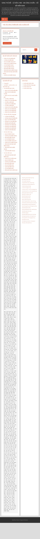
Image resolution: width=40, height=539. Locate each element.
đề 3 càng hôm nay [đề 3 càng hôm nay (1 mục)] (33, 216)
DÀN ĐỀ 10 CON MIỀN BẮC (11, 121)
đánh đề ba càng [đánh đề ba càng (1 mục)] (34, 209)
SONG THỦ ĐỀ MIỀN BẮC (10, 129)
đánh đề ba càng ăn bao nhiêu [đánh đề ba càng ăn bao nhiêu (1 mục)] (26, 214)
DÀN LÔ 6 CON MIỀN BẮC (10, 108)
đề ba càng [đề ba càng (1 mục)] (23, 222)
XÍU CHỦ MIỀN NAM (9, 165)
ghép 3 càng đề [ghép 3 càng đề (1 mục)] (28, 177)
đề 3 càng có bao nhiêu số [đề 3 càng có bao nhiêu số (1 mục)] (26, 216)
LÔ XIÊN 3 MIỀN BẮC (9, 102)
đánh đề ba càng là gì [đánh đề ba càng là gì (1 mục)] (25, 212)
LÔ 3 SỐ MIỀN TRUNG (9, 65)
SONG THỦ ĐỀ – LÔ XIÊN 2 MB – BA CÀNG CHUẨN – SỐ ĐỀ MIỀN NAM (20, 4)
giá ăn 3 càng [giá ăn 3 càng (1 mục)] (28, 179)
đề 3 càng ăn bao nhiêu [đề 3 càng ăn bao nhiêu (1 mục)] (25, 219)
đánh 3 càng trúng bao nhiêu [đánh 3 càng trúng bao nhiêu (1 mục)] (26, 197)
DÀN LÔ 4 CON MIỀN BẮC (9, 31)
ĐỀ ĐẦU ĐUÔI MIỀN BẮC (10, 123)
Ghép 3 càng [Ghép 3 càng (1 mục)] (24, 177)
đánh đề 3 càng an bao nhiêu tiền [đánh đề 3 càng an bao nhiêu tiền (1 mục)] (32, 202)
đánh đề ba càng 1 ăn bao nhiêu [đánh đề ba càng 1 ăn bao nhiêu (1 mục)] (26, 211)
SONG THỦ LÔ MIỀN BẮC (10, 103)
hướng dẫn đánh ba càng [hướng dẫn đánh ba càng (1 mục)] (25, 182)
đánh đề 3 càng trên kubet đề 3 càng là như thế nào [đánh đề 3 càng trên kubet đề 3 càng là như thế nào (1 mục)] (29, 206)
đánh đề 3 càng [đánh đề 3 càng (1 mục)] (24, 202)
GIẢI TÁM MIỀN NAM (9, 166)
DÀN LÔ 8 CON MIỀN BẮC (10, 112)
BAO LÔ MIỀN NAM (9, 160)
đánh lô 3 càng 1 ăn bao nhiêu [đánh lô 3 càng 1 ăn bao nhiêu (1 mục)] (26, 199)
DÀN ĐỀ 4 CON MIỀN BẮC (10, 124)
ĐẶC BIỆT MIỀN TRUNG (9, 68)
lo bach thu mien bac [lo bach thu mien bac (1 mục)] (25, 189)
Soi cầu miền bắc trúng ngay (10, 114)
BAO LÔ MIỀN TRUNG (9, 134)
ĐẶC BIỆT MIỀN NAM (9, 163)
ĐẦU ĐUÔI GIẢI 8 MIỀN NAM (11, 170)
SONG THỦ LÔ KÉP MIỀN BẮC (11, 107)
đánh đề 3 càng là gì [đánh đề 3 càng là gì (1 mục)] (25, 204)
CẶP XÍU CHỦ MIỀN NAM (10, 161)
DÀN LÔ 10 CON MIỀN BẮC (11, 100)
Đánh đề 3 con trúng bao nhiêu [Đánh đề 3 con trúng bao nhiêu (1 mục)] (26, 194)
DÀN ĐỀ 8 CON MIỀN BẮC (10, 128)
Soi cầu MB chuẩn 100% (9, 88)
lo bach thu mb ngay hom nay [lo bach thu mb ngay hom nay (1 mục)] (26, 187)
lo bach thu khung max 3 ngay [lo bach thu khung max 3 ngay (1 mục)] (26, 186)
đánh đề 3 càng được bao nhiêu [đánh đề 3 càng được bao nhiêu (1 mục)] (26, 209)
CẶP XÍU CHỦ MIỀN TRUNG (10, 75)
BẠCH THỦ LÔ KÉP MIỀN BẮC (11, 90)
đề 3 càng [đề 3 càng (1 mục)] (34, 214)
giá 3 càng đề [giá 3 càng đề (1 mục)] (24, 179)
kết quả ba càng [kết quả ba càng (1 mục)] (24, 184)
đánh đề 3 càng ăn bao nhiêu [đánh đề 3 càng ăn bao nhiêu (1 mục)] (26, 207)
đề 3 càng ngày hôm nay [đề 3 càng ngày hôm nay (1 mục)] (31, 217)
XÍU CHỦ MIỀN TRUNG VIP (9, 61)
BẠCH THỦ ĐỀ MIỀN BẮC (10, 119)
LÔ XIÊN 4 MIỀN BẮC (9, 105)
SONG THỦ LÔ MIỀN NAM (10, 158)
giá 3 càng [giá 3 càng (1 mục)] (32, 177)
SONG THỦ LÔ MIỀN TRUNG (10, 63)
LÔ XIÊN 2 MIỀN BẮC (9, 98)
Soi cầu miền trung (8, 132)
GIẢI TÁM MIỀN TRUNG (9, 66)
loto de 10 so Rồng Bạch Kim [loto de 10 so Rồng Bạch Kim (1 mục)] (33, 189)
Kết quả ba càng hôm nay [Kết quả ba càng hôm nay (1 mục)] (30, 184)
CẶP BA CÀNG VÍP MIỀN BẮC (11, 118)
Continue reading (7, 43)
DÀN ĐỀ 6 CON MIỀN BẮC (10, 126)
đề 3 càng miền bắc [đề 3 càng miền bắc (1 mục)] (25, 217)
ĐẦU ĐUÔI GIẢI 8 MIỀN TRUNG (10, 70)
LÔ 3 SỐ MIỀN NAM (9, 168)
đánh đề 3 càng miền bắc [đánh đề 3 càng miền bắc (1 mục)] (32, 204)
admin (11, 32)
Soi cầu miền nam (8, 153)
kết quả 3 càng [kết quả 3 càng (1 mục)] (32, 182)
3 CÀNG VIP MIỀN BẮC (9, 60)
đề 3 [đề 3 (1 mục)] (32, 214)
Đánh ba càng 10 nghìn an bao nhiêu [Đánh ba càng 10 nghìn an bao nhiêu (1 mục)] (27, 192)
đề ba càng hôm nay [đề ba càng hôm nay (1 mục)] (29, 222)
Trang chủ (6, 83)
